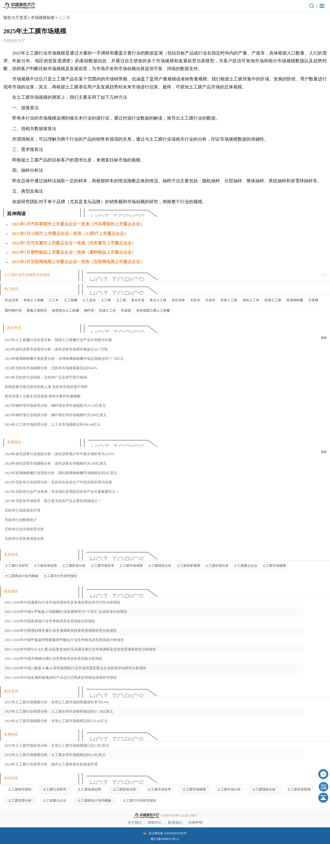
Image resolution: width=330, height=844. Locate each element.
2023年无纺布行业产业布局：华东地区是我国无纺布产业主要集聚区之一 (62, 492)
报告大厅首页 (15, 17)
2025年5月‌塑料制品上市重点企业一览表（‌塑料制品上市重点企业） (74, 252)
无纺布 (195, 300)
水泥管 (210, 300)
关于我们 (135, 823)
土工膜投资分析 (74, 565)
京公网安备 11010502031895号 (165, 833)
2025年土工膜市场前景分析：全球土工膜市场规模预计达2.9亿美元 (56, 746)
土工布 (54, 300)
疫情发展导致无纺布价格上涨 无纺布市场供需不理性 (46, 387)
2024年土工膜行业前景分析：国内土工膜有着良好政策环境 (51, 764)
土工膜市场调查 (131, 565)
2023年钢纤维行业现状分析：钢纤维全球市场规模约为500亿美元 (56, 415)
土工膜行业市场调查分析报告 (27, 275)
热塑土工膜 (272, 300)
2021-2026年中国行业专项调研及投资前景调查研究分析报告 (60, 631)
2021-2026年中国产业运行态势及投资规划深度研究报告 (60, 678)
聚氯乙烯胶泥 (37, 310)
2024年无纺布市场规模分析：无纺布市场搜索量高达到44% (51, 368)
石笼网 (313, 300)
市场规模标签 (43, 17)
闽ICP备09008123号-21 (165, 839)
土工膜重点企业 (245, 565)
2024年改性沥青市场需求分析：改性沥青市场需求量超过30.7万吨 (56, 349)
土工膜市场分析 (229, 789)
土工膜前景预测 (299, 789)
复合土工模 (158, 300)
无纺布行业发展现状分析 (24, 539)
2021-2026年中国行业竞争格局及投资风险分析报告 (49, 621)
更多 (324, 337)
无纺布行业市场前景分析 (24, 529)
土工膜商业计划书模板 (22, 576)
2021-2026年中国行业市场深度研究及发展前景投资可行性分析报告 (62, 602)
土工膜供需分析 (217, 565)
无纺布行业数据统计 (21, 520)
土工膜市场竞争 (102, 565)
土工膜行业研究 (16, 565)
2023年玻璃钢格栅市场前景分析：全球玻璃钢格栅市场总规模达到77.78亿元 (64, 359)
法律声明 (195, 823)
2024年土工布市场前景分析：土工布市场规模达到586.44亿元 (53, 425)
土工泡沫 (89, 300)
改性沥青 (178, 300)
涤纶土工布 (250, 300)
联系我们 (175, 823)
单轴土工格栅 (33, 300)
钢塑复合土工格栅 (65, 310)
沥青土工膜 (228, 300)
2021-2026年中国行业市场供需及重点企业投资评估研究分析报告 (75, 668)
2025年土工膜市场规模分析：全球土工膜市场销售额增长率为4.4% (56, 702)
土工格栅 (70, 300)
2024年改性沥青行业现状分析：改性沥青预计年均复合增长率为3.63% (59, 454)
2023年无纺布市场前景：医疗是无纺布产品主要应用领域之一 (53, 501)
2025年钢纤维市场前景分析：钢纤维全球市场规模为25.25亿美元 (55, 406)
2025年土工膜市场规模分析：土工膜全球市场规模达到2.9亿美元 (55, 755)
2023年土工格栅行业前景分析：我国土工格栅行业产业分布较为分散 (58, 340)
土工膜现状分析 (160, 565)
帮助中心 (155, 823)
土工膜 (121, 300)
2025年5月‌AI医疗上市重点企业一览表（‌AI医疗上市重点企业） (70, 233)
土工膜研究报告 (20, 789)
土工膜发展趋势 (45, 565)
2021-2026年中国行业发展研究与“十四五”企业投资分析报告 (65, 612)
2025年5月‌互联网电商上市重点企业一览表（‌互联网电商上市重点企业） (78, 261)
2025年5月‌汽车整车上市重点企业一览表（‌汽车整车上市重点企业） (74, 243)
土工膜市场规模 (274, 565)
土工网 (106, 300)
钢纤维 (89, 310)
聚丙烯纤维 (13, 310)
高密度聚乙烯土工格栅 (153, 310)
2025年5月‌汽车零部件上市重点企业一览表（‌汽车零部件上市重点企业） (78, 224)
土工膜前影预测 (188, 565)
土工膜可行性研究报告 (60, 576)
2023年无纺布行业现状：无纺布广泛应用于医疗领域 (46, 377)
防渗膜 (126, 310)
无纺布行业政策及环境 (22, 510)
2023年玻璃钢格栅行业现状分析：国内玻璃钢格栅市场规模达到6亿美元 (61, 473)
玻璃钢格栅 (294, 300)
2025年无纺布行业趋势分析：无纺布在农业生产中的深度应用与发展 (58, 482)
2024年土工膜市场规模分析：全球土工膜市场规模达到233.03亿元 (56, 721)
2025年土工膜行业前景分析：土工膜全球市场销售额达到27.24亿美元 (58, 711)
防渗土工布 (107, 310)
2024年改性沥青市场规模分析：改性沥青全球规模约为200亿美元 (56, 463)
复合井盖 (138, 300)
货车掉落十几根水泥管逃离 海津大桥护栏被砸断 (43, 396)
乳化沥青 (11, 300)
